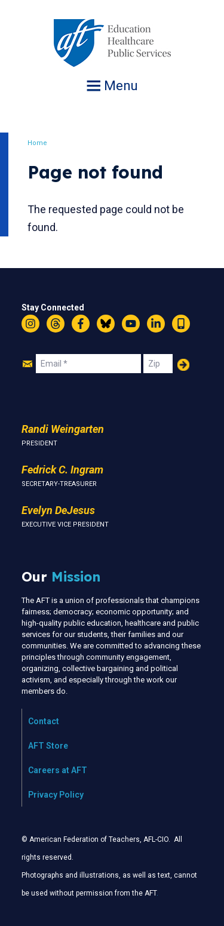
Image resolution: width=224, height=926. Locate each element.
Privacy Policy (56, 794)
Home (37, 143)
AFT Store (48, 745)
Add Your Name (183, 365)
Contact (43, 721)
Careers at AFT (57, 770)
